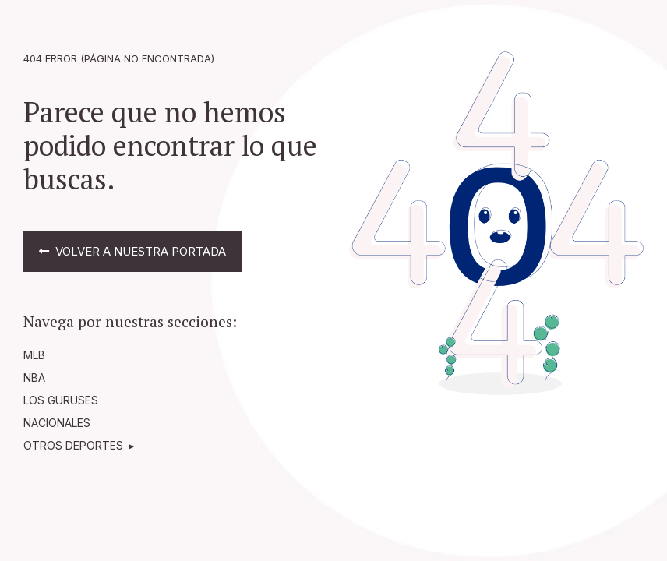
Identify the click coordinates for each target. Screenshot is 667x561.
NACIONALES (56, 422)
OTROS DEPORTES (73, 445)
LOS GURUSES (60, 400)
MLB (34, 355)
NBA (34, 377)
